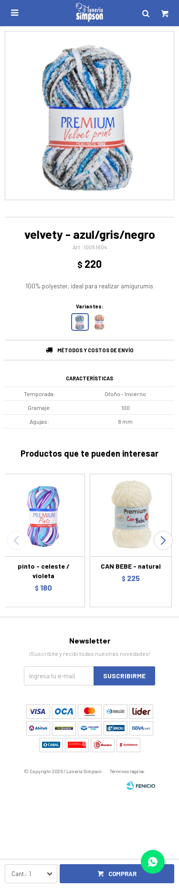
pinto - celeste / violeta (44, 571)
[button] (163, 540)
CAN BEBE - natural (131, 566)
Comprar (122, 874)
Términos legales (127, 771)
